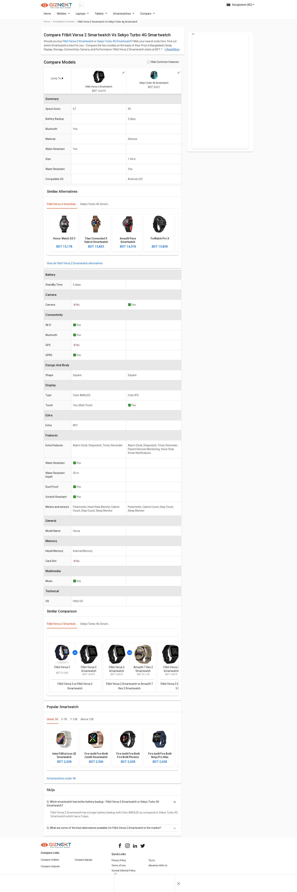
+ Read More (172, 51)
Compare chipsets (50, 868)
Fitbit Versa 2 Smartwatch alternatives (80, 265)
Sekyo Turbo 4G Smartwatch (114, 43)
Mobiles (63, 15)
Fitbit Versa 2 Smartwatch (78, 43)
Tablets (101, 15)
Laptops (82, 15)
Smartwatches (123, 15)
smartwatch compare (64, 24)
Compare (147, 15)
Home (47, 15)
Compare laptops (83, 862)
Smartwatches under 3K (61, 780)
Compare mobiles (50, 862)
